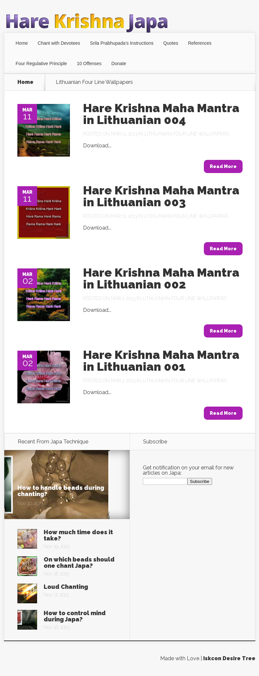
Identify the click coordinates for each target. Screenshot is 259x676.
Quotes (170, 43)
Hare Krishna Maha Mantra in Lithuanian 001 (161, 360)
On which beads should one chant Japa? (79, 562)
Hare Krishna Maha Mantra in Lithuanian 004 (161, 114)
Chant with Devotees (59, 43)
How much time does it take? (78, 535)
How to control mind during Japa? (75, 616)
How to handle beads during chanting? (60, 490)
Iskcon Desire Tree (229, 658)
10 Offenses (89, 63)
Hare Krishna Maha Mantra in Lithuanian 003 (161, 196)
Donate (118, 63)
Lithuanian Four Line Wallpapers (186, 134)
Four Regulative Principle (41, 63)
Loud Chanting (66, 586)
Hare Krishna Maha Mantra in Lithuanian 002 (161, 278)
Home (22, 43)
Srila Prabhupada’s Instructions (122, 43)
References (200, 43)
